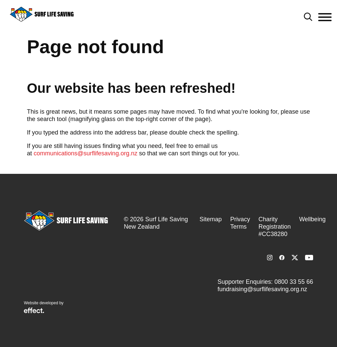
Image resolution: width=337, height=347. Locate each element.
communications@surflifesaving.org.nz (85, 153)
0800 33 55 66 (293, 281)
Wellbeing (312, 219)
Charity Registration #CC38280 (274, 226)
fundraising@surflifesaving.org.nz (262, 289)
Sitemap (210, 219)
